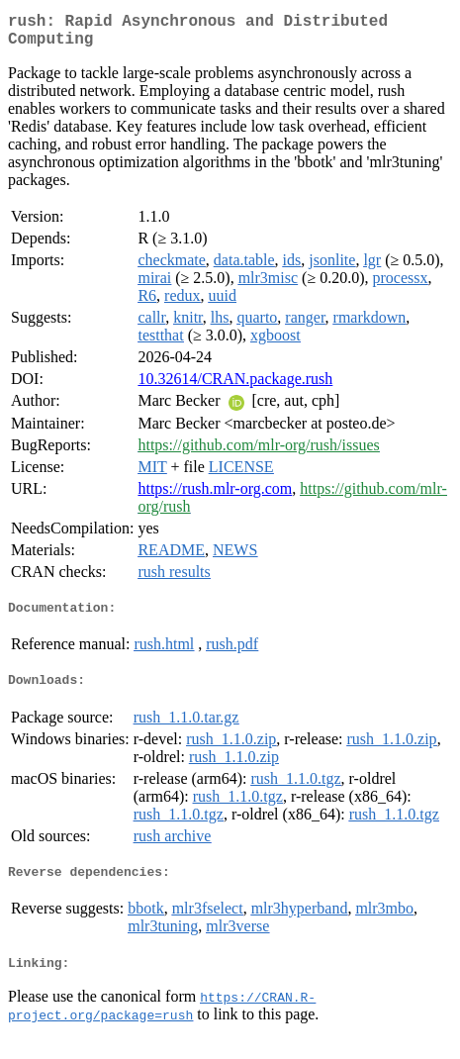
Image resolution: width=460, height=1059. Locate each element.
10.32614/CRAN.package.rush (235, 386)
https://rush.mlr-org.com (215, 496)
